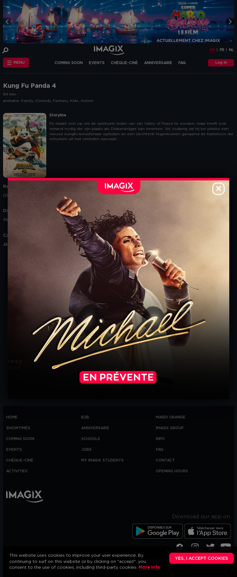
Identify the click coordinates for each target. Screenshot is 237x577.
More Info (149, 567)
